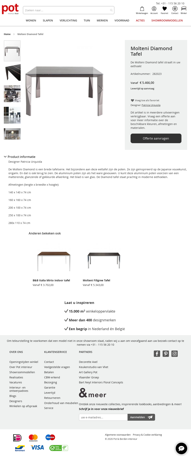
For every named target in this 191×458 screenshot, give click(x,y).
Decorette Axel (88, 362)
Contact (174, 10)
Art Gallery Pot (88, 372)
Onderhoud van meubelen (61, 403)
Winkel (184, 10)
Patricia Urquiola (151, 105)
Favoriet (164, 10)
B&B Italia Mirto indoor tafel (51, 280)
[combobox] (68, 10)
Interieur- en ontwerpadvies (18, 389)
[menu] (95, 20)
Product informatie (21, 157)
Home (7, 34)
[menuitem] (31, 20)
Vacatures (15, 382)
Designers (15, 401)
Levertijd (49, 392)
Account (154, 10)
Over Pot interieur (20, 367)
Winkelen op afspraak (23, 406)
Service (48, 408)
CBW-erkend (52, 377)
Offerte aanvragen (156, 138)
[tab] (95, 157)
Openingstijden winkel (23, 362)
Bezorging (50, 382)
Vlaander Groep (89, 377)
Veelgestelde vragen (57, 367)
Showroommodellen (22, 372)
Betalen (49, 372)
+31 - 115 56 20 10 (102, 344)
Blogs (12, 396)
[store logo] (10, 9)
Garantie (49, 387)
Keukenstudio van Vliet (93, 367)
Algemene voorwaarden (118, 434)
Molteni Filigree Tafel (96, 280)
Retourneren (52, 398)
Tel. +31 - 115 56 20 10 (170, 3)
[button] (28, 90)
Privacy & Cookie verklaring (147, 434)
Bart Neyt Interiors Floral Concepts (101, 382)
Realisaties (16, 377)
